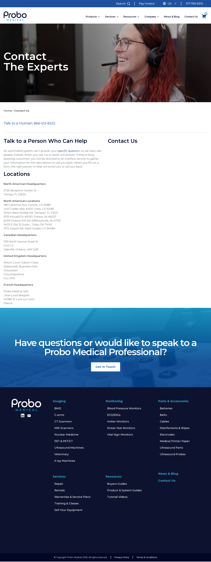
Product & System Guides (124, 490)
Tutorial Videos (117, 497)
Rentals (59, 490)
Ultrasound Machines (69, 448)
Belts (163, 415)
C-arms (59, 415)
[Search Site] (123, 4)
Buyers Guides (117, 484)
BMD (57, 408)
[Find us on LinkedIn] (22, 417)
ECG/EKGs (113, 415)
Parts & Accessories (173, 401)
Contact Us (191, 17)
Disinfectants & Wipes (174, 428)
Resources (114, 477)
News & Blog (172, 17)
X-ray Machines (64, 461)
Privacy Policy (121, 557)
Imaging (59, 401)
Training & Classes (66, 504)
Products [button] (93, 17)
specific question (68, 151)
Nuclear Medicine (66, 435)
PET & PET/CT (63, 441)
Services (59, 477)
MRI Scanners (63, 428)
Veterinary (61, 454)
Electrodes (167, 435)
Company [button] (152, 17)
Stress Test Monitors (121, 428)
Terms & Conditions (146, 557)
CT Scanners (63, 422)
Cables (164, 422)
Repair (58, 484)
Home (8, 111)
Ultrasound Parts (171, 448)
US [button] (172, 4)
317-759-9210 (194, 3)
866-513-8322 (45, 124)
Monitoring (114, 401)
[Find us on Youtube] (29, 416)
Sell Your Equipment (68, 510)
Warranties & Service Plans (72, 497)
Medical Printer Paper (175, 441)
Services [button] (112, 17)
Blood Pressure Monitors (124, 408)
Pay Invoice (147, 3)
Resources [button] (132, 17)
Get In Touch (105, 367)
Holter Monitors (118, 422)
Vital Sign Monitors (120, 435)
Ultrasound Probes (173, 454)
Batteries (166, 408)
